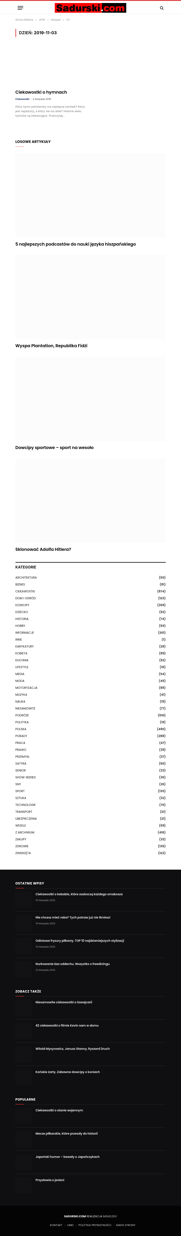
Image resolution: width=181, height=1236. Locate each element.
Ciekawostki (22, 99)
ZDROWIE (22, 846)
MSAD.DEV (110, 1216)
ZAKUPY (20, 839)
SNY (18, 784)
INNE (18, 639)
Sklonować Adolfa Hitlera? (43, 549)
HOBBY (20, 626)
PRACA (20, 743)
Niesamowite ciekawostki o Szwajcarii (64, 1002)
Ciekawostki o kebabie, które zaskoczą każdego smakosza (79, 894)
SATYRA (20, 763)
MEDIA (19, 674)
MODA (19, 681)
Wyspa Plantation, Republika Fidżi (51, 346)
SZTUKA (20, 798)
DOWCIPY (22, 605)
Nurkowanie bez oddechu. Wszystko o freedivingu (73, 964)
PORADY (21, 736)
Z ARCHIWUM (24, 832)
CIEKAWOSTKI (25, 591)
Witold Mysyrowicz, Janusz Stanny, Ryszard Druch (73, 1049)
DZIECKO (21, 612)
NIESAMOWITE (25, 708)
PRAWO (20, 750)
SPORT (20, 791)
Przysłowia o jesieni (50, 1180)
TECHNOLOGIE (25, 805)
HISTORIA (22, 619)
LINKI (70, 1225)
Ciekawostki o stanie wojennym (59, 1110)
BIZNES (20, 584)
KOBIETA (21, 653)
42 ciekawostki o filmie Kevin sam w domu (67, 1025)
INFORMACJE (24, 632)
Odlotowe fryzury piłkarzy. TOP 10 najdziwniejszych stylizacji (80, 941)
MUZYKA (21, 694)
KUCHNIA (22, 660)
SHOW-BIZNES (25, 777)
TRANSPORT (23, 812)
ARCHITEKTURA (26, 577)
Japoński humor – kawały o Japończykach (68, 1157)
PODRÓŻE (22, 715)
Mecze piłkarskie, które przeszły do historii (67, 1133)
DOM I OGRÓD (25, 598)
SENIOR (20, 770)
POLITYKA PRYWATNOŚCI (94, 1225)
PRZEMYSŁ (22, 756)
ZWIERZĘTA (23, 853)
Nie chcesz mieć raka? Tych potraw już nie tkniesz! (73, 917)
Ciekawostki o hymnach (41, 92)
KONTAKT (56, 1225)
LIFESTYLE (22, 667)
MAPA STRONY (125, 1225)
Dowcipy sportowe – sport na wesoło (54, 448)
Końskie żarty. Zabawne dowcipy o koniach (68, 1072)
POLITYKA (22, 722)
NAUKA (20, 701)
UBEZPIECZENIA (26, 818)
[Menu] (20, 8)
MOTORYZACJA (26, 688)
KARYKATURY (24, 646)
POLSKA (20, 729)
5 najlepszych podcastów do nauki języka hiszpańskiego (75, 244)
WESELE (20, 825)
